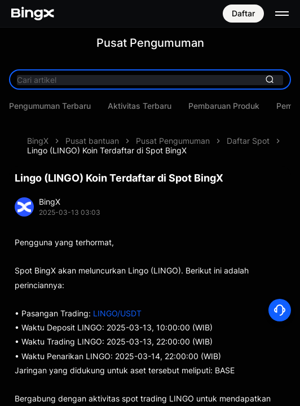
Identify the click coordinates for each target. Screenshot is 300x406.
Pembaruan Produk (223, 106)
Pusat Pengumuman (173, 140)
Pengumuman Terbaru (50, 106)
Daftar (243, 13)
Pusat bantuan (92, 140)
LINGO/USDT (117, 313)
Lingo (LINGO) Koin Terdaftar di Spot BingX (107, 150)
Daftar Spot (248, 140)
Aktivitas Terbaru (139, 106)
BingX (37, 140)
